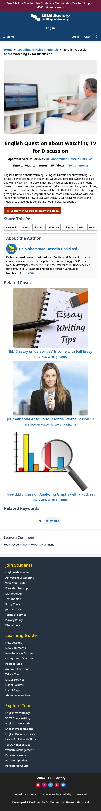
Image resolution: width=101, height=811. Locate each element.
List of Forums (14, 685)
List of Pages (13, 690)
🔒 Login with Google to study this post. (32, 210)
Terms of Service (15, 614)
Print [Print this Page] (81, 227)
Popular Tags (13, 664)
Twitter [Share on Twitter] (25, 227)
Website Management (19, 750)
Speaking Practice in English (37, 49)
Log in (50, 28)
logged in (25, 544)
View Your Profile (16, 583)
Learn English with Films (20, 739)
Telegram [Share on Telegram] (69, 227)
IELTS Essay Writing (17, 718)
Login (75, 36)
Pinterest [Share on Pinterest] (54, 227)
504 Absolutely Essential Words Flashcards (50, 424)
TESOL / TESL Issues (17, 744)
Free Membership (16, 588)
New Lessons (13, 642)
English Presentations (19, 729)
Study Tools (12, 604)
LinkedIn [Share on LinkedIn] (39, 227)
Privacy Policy (14, 620)
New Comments (15, 648)
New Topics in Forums (19, 653)
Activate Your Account (19, 577)
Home (8, 49)
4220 (31, 273)
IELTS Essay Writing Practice (50, 357)
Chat (87, 36)
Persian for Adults (16, 766)
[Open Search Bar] (97, 37)
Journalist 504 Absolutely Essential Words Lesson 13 (50, 419)
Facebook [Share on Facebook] (11, 227)
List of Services (14, 679)
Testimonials (13, 599)
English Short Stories (18, 723)
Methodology (13, 593)
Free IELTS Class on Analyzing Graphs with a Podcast (50, 494)
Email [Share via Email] (92, 227)
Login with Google (17, 572)
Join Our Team (14, 609)
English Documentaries (20, 734)
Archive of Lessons (17, 669)
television (53, 521)
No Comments (78, 165)
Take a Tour (12, 674)
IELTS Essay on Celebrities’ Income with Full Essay (50, 351)
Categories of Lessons (19, 658)
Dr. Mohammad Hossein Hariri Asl (48, 248)
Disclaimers (12, 625)
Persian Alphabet (16, 760)
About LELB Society (17, 695)
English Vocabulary (17, 713)
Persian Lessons (15, 755)
